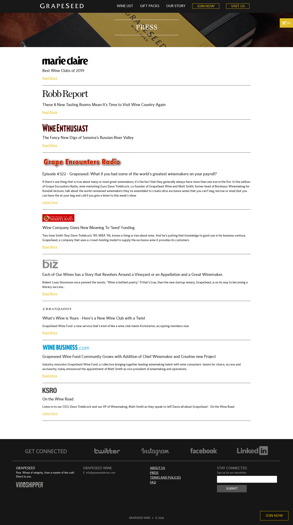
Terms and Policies (165, 477)
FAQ (153, 482)
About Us (157, 468)
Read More (49, 78)
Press (154, 472)
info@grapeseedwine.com (100, 472)
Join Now (274, 515)
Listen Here (50, 202)
